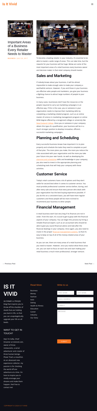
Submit (64, 341)
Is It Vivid (9, 4)
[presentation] (75, 335)
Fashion (33, 296)
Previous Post (9, 263)
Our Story (34, 318)
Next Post (89, 263)
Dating (33, 302)
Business (12, 58)
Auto (32, 299)
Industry (33, 315)
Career (33, 312)
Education (34, 309)
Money (33, 293)
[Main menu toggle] (92, 4)
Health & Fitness (36, 306)
